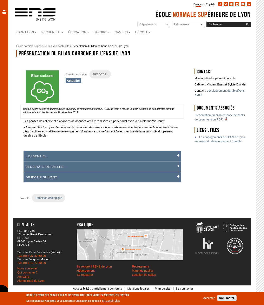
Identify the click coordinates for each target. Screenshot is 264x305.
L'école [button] (141, 32)
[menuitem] (198, 4)
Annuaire (23, 276)
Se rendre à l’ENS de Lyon (94, 266)
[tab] (102, 156)
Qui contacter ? (27, 272)
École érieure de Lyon (203, 14)
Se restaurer (85, 274)
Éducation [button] (77, 32)
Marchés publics (142, 270)
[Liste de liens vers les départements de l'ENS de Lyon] (154, 24)
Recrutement (140, 266)
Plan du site (163, 288)
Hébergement (86, 270)
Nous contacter (27, 268)
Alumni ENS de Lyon (31, 280)
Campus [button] (121, 32)
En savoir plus (111, 300)
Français (198, 4)
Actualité (64, 46)
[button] (4, 12)
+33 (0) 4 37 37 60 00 (31, 255)
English (210, 4)
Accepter (209, 298)
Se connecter (184, 288)
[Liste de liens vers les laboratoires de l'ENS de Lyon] (188, 24)
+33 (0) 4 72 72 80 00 (31, 262)
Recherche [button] (51, 32)
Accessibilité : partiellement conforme (97, 288)
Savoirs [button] (100, 32)
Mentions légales (138, 288)
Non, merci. (227, 298)
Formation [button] (25, 32)
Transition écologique (48, 198)
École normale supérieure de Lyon (36, 46)
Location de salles (144, 274)
